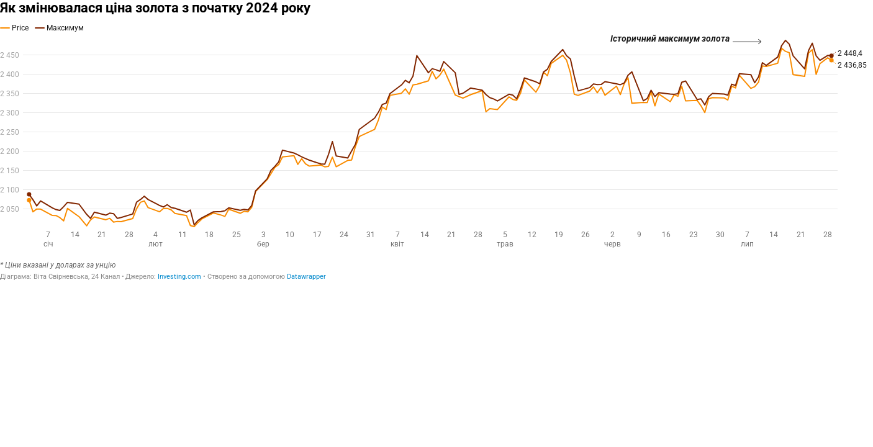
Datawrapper (306, 277)
